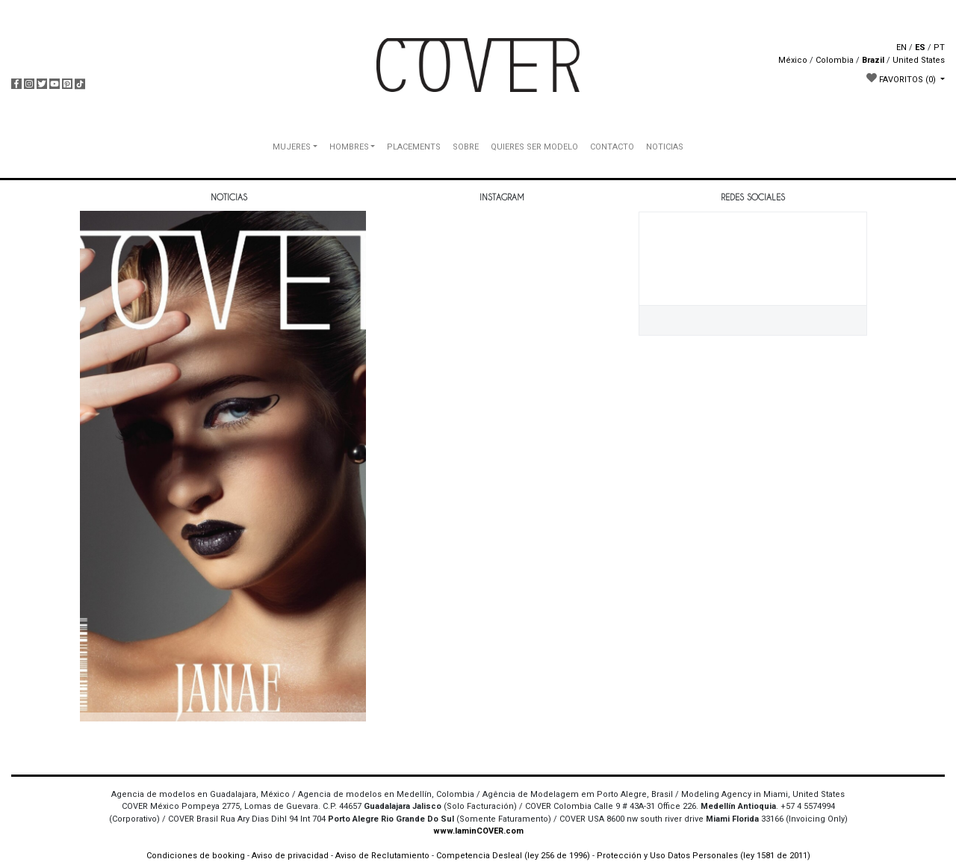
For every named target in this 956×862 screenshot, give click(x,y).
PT (939, 47)
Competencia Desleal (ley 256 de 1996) (514, 856)
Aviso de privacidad (290, 856)
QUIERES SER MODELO (534, 147)
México (792, 60)
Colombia (835, 60)
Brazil (873, 60)
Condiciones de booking (195, 856)
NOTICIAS (664, 147)
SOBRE (466, 147)
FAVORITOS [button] (902, 78)
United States (919, 60)
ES (920, 47)
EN (901, 47)
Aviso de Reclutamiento (382, 856)
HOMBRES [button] (349, 147)
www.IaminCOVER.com (478, 831)
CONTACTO (612, 147)
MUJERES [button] (292, 147)
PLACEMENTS (414, 147)
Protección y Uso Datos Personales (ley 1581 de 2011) (703, 856)
